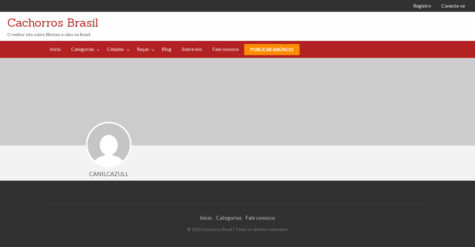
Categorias (82, 49)
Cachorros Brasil (52, 22)
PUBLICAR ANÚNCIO (272, 49)
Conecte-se (453, 5)
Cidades (115, 49)
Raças (143, 49)
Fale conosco (225, 49)
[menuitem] (422, 6)
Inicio (55, 49)
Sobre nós (192, 49)
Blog (166, 49)
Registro (422, 5)
